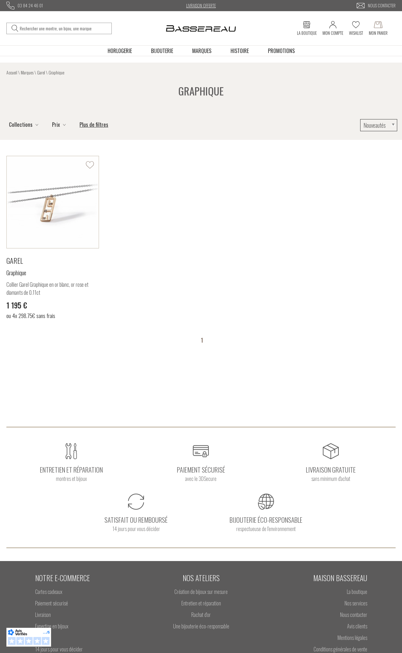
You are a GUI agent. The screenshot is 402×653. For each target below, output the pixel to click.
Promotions (281, 51)
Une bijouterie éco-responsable (201, 626)
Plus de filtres (94, 124)
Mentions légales (352, 638)
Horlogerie (120, 51)
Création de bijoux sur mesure (201, 592)
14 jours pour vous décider (59, 649)
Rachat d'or (201, 615)
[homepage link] (201, 28)
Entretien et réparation (201, 603)
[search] (14, 28)
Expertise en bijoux (51, 626)
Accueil (11, 72)
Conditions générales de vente (340, 649)
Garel (41, 72)
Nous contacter (353, 615)
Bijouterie (162, 51)
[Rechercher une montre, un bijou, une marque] (64, 28)
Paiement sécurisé (51, 603)
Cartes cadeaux (48, 592)
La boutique (357, 592)
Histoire (240, 51)
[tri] (378, 125)
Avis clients (357, 626)
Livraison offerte (201, 5)
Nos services (356, 603)
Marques (201, 51)
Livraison (43, 615)
